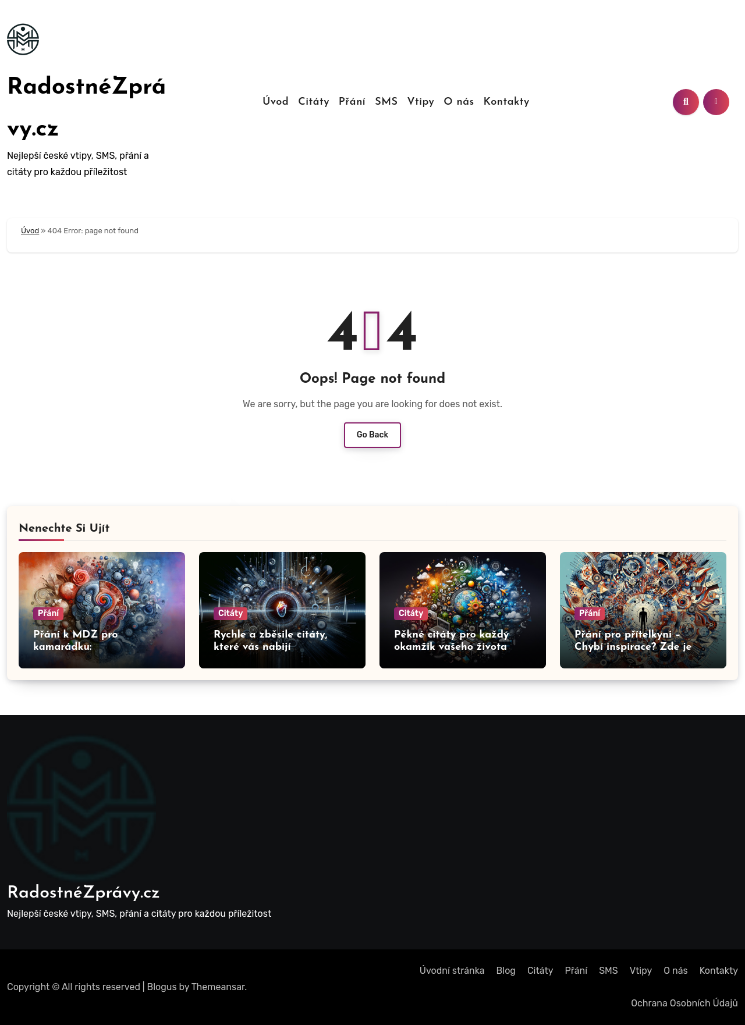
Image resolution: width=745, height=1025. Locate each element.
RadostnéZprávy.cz (83, 893)
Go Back (373, 435)
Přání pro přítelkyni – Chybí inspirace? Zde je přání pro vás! (632, 647)
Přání (352, 102)
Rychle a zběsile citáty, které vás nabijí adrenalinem (270, 647)
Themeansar (218, 986)
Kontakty (507, 102)
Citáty (313, 102)
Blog (506, 970)
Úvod (275, 102)
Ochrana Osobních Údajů (684, 1003)
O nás (459, 102)
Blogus (162, 986)
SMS (386, 102)
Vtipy (420, 102)
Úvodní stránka (452, 970)
